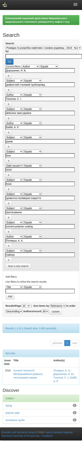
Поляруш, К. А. (61, 370)
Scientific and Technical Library (18, 432)
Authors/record (32, 311)
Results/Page (13, 305)
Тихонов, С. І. (61, 377)
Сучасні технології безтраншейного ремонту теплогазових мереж (28, 374)
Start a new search (18, 266)
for (7, 51)
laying (9, 405)
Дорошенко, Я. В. (63, 374)
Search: (10, 43)
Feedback (47, 435)
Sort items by (41, 305)
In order (71, 305)
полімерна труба (15, 420)
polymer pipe (13, 412)
